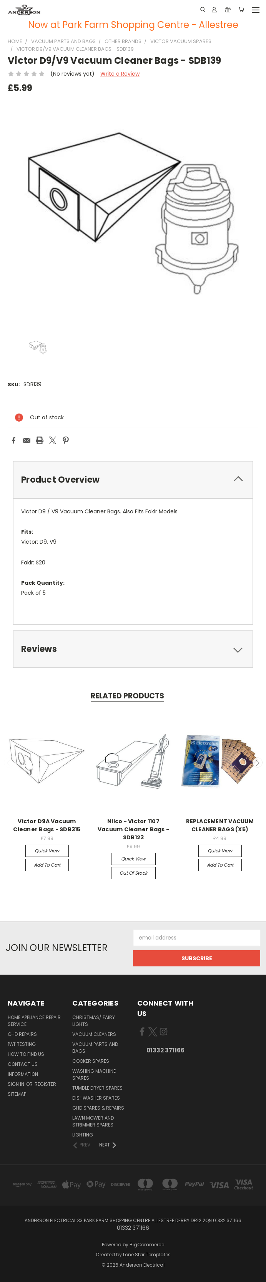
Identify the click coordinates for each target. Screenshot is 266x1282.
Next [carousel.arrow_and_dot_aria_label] (258, 763)
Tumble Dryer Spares (97, 1088)
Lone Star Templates (147, 1254)
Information (23, 1074)
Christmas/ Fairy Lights (93, 1020)
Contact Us (23, 1064)
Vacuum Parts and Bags (95, 1047)
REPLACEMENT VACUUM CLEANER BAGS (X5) (220, 825)
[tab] (133, 479)
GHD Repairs (22, 1034)
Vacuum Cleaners (94, 1034)
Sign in (16, 1084)
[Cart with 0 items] (241, 10)
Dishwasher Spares (96, 1098)
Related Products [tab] (127, 696)
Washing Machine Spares (94, 1074)
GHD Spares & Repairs (98, 1108)
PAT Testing (22, 1044)
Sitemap (17, 1094)
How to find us (26, 1054)
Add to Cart (47, 865)
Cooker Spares (90, 1061)
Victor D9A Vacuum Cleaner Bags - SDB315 (46, 825)
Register (45, 1084)
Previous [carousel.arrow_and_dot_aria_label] (9, 763)
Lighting (82, 1134)
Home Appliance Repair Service (34, 1020)
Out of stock (133, 873)
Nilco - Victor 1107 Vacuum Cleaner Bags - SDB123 (133, 829)
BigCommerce (147, 1244)
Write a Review (120, 74)
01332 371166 (165, 1050)
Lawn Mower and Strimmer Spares (93, 1121)
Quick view (47, 850)
